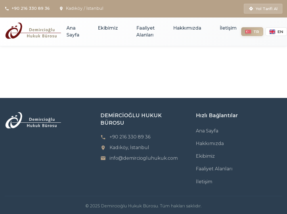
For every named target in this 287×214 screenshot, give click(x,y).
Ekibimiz (108, 28)
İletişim (228, 28)
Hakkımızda (187, 28)
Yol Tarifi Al (263, 8)
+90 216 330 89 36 (31, 8)
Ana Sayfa (72, 31)
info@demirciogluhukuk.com (144, 158)
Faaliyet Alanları (145, 31)
